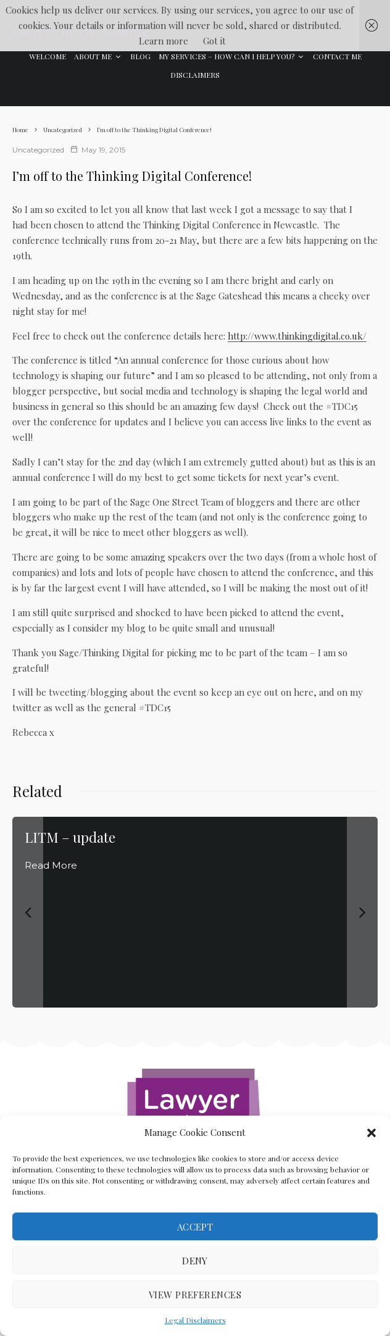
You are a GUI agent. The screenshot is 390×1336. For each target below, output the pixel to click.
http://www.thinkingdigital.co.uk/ (297, 336)
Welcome (47, 56)
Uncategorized (38, 149)
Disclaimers (195, 75)
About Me (93, 56)
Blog (140, 56)
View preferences (195, 1294)
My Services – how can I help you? (226, 56)
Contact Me (337, 56)
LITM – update (70, 837)
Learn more (163, 41)
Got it (214, 41)
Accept (195, 1227)
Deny (195, 1261)
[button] (371, 1133)
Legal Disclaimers (195, 1320)
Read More (51, 865)
